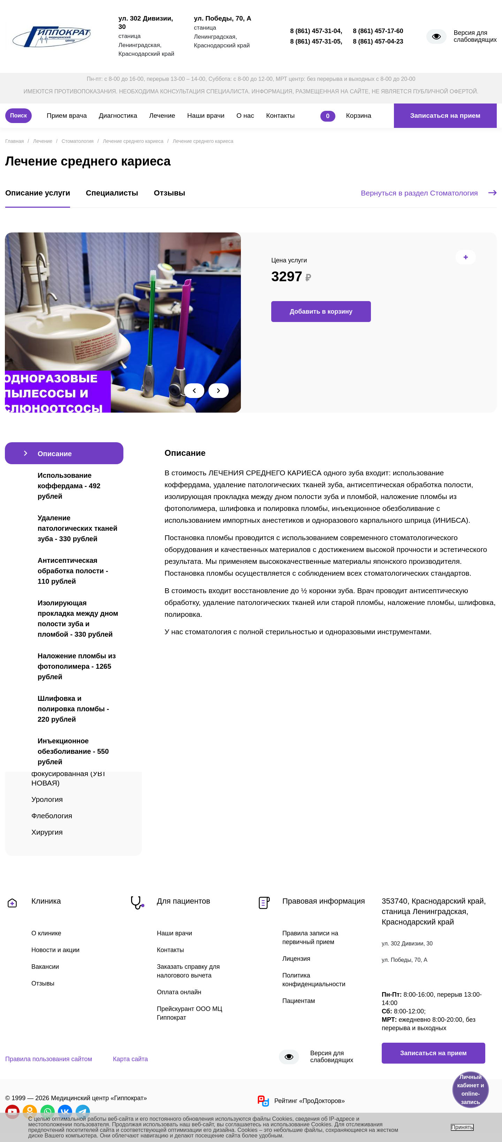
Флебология (51, 816)
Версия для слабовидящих (475, 36)
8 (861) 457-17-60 (378, 31)
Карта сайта (130, 1059)
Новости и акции (55, 949)
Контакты (280, 115)
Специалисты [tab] (112, 193)
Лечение (162, 115)
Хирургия (47, 832)
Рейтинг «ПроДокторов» (300, 1101)
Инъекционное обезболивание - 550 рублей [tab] (73, 751)
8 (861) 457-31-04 (315, 31)
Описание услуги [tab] (37, 193)
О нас (245, 115)
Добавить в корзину (321, 311)
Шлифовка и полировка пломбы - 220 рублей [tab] (73, 709)
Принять (462, 1127)
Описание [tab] (55, 454)
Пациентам (298, 1000)
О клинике (46, 933)
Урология (47, 799)
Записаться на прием (445, 115)
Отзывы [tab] (169, 193)
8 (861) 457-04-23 (378, 41)
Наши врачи (206, 115)
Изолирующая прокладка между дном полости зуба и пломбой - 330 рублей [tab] (78, 618)
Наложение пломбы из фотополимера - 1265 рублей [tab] (77, 666)
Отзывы (42, 983)
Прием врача (67, 115)
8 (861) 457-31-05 (315, 41)
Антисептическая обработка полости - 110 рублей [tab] (73, 571)
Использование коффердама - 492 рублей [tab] (69, 486)
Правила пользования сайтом (48, 1059)
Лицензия (296, 958)
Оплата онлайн (179, 992)
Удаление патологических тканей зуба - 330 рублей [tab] (77, 528)
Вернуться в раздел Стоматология (429, 193)
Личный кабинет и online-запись (470, 1089)
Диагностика (118, 115)
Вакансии (45, 966)
